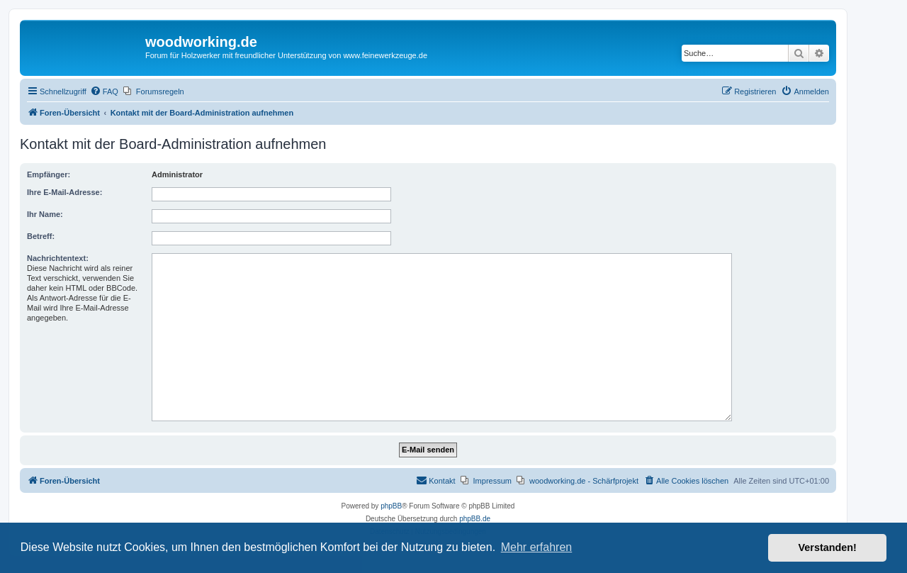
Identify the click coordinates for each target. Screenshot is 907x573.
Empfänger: (48, 174)
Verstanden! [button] (828, 547)
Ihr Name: (45, 214)
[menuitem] (104, 91)
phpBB (391, 506)
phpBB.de (474, 519)
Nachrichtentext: (58, 258)
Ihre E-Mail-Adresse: (64, 192)
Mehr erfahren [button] (537, 547)
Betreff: (41, 236)
